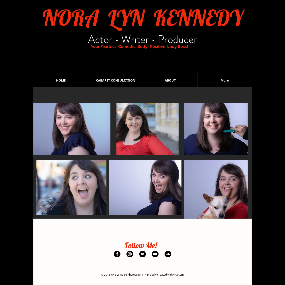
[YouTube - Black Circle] (153, 56)
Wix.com (178, 274)
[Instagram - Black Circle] (128, 56)
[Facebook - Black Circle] (115, 56)
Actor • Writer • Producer (142, 39)
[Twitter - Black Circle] (140, 56)
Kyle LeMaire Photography (127, 274)
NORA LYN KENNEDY (143, 17)
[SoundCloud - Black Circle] (166, 56)
